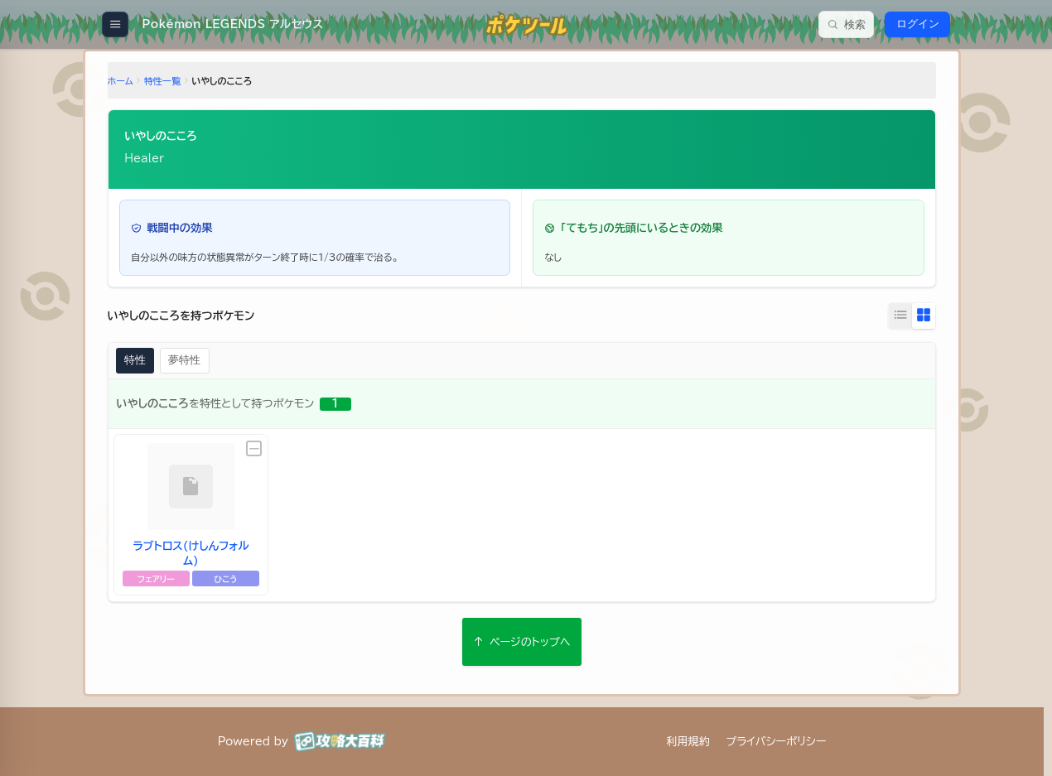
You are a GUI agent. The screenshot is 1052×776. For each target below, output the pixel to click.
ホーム (121, 81)
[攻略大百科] (339, 741)
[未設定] (255, 449)
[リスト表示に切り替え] (898, 317)
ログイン (917, 23)
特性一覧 (164, 81)
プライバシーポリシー (776, 741)
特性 (136, 360)
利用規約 (687, 741)
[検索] (846, 24)
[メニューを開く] (115, 24)
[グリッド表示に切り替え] (922, 317)
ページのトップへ (521, 642)
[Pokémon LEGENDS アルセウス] (231, 24)
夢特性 (186, 360)
